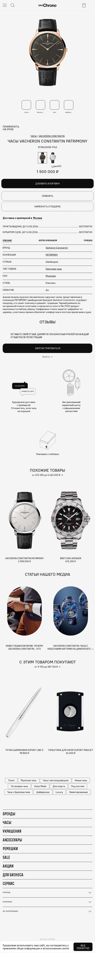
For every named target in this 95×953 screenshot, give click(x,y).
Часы (7, 822)
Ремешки (10, 848)
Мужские (51, 275)
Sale (6, 857)
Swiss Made (40, 786)
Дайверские (43, 792)
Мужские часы (28, 780)
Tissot (11, 780)
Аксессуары (12, 839)
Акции (8, 866)
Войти (46, 356)
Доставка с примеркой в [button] (22, 218)
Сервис (8, 883)
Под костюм (77, 786)
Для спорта (59, 786)
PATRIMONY (52, 254)
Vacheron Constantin (57, 247)
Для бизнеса (13, 874)
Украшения (12, 831)
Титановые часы (19, 786)
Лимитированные (78, 792)
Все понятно (83, 947)
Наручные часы (54, 268)
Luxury (59, 792)
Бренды (9, 813)
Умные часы (81, 780)
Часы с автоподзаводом (55, 780)
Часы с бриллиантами (18, 792)
